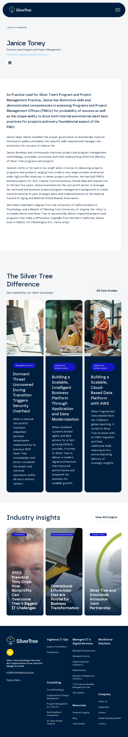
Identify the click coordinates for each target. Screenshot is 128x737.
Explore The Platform (57, 647)
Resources (79, 705)
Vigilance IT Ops (57, 639)
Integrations (53, 652)
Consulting (54, 682)
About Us (102, 701)
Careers (102, 712)
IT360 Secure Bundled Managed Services (83, 685)
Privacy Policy (13, 680)
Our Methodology (55, 690)
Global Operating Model (109, 718)
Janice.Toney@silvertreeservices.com (27, 54)
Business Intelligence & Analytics (84, 677)
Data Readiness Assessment (54, 713)
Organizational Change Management (58, 697)
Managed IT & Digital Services (83, 641)
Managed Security (81, 656)
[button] (117, 10)
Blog (75, 718)
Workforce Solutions (105, 641)
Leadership (103, 707)
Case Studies (79, 723)
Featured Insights (81, 712)
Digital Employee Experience (81, 663)
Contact (102, 723)
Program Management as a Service (57, 705)
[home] (19, 10)
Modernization (79, 670)
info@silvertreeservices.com (20, 672)
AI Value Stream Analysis (54, 722)
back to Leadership (17, 27)
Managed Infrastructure (84, 651)
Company (104, 694)
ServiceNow (78, 693)
